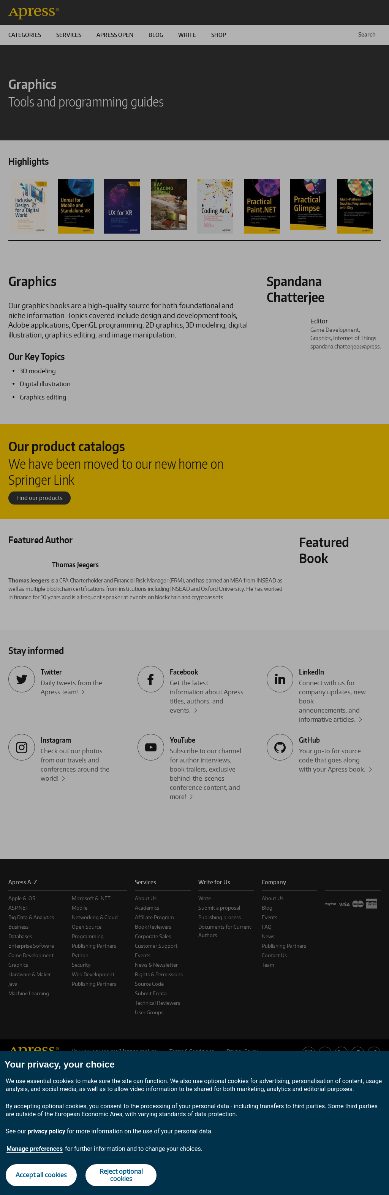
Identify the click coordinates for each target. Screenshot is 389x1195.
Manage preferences (34, 1148)
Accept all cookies (41, 1175)
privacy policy (46, 1131)
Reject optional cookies (121, 1175)
